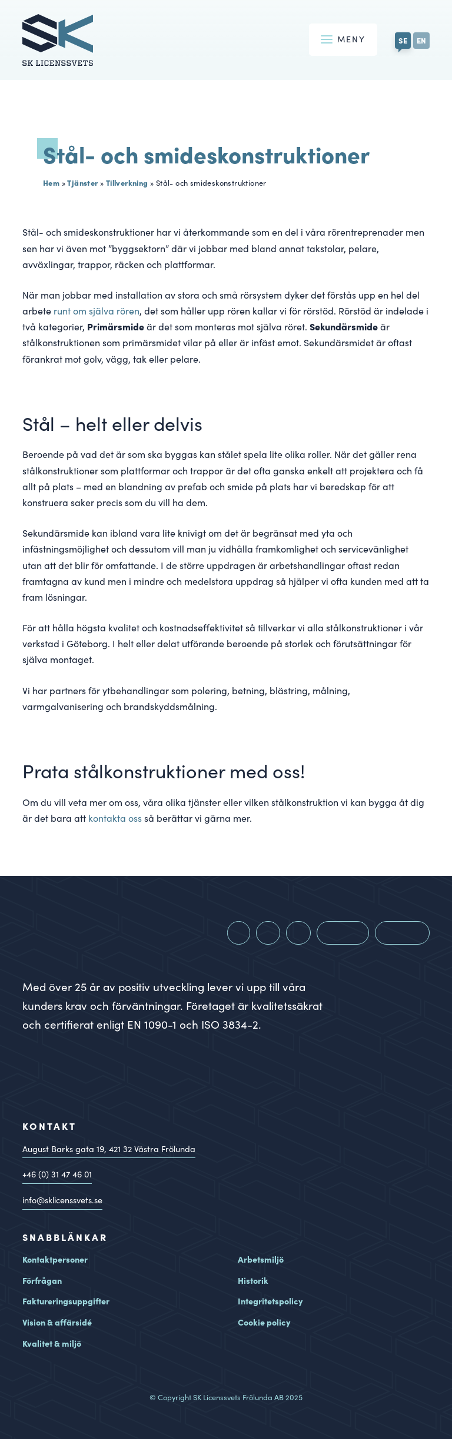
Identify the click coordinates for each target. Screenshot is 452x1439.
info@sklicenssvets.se (62, 1200)
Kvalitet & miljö (51, 1343)
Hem (51, 182)
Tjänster (82, 182)
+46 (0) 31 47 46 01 (57, 1174)
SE (402, 40)
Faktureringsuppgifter (65, 1301)
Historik (253, 1280)
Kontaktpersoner (55, 1259)
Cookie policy (264, 1322)
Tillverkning (127, 182)
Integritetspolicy (270, 1301)
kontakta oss (115, 818)
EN (421, 40)
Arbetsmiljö (261, 1259)
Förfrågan (42, 1280)
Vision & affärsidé (57, 1322)
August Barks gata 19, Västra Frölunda (108, 1148)
